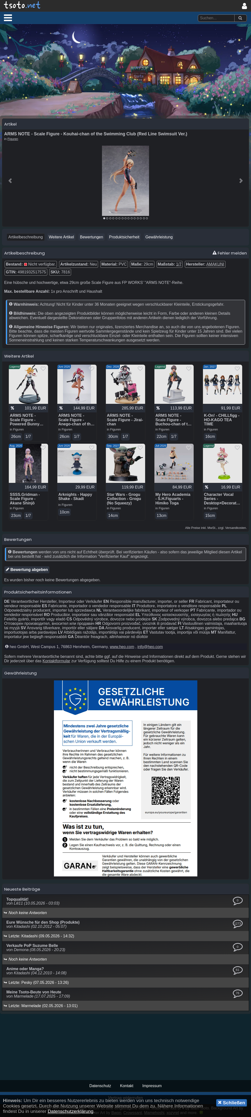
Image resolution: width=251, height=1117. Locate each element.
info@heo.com (150, 647)
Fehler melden (230, 253)
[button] (8, 17)
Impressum (152, 1086)
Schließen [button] (231, 1102)
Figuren (13, 139)
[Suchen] (240, 18)
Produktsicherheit (124, 237)
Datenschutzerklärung (70, 1111)
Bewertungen (91, 237)
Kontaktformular (56, 661)
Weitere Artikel (61, 237)
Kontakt (126, 1086)
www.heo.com (122, 647)
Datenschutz (100, 1086)
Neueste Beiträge (22, 889)
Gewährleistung (159, 237)
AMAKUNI (215, 264)
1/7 (178, 264)
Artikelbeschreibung (25, 237)
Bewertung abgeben (27, 569)
